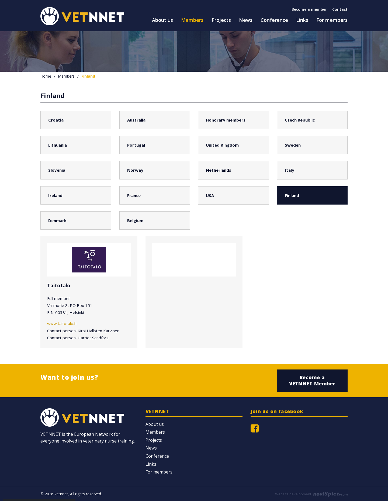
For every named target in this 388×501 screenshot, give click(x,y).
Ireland (55, 195)
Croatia (56, 120)
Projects (154, 440)
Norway (135, 170)
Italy (289, 170)
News (151, 448)
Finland (292, 195)
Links (151, 464)
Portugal (136, 145)
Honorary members (225, 120)
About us (155, 424)
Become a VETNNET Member (312, 380)
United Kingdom (222, 145)
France (134, 195)
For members (159, 472)
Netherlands (218, 170)
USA (210, 195)
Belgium (135, 220)
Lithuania (57, 145)
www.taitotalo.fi (62, 323)
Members (66, 76)
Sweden (293, 145)
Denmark (57, 220)
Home (45, 76)
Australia (136, 120)
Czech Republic (300, 120)
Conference (157, 456)
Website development (311, 494)
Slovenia (56, 170)
